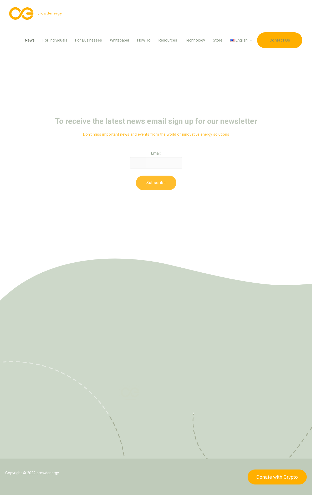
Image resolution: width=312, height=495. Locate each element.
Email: (156, 153)
